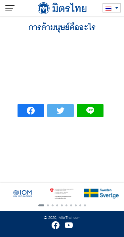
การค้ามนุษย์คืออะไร (62, 27)
